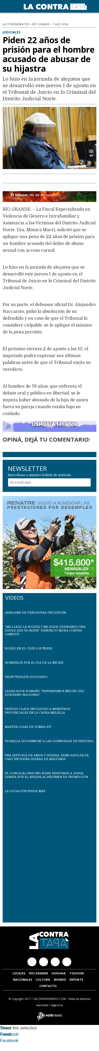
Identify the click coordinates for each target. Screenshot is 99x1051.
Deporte (76, 979)
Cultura (43, 979)
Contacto (47, 986)
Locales (18, 973)
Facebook (9, 1034)
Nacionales (22, 979)
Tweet (5, 1028)
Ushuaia (58, 973)
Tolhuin (76, 973)
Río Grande (38, 973)
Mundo (60, 979)
